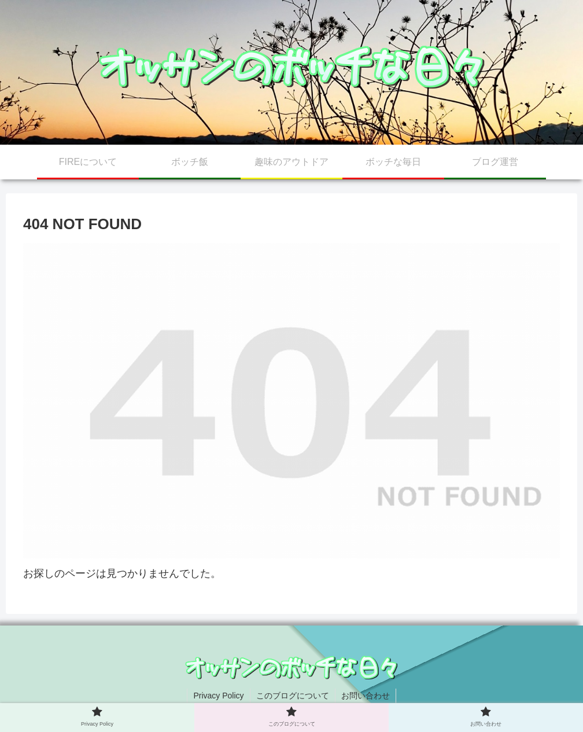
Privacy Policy (218, 695)
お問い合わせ (365, 695)
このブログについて (292, 695)
